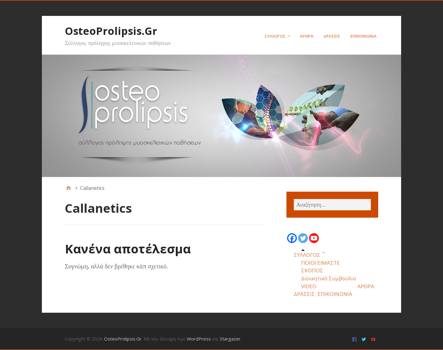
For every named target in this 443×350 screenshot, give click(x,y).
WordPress (199, 339)
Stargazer (230, 339)
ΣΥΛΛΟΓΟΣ (275, 36)
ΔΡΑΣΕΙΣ (331, 36)
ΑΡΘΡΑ (306, 36)
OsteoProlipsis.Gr (111, 31)
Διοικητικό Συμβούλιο (328, 278)
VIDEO (308, 286)
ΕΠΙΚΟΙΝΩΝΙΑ (363, 36)
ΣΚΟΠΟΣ (312, 270)
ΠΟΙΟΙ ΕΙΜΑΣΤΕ (320, 262)
